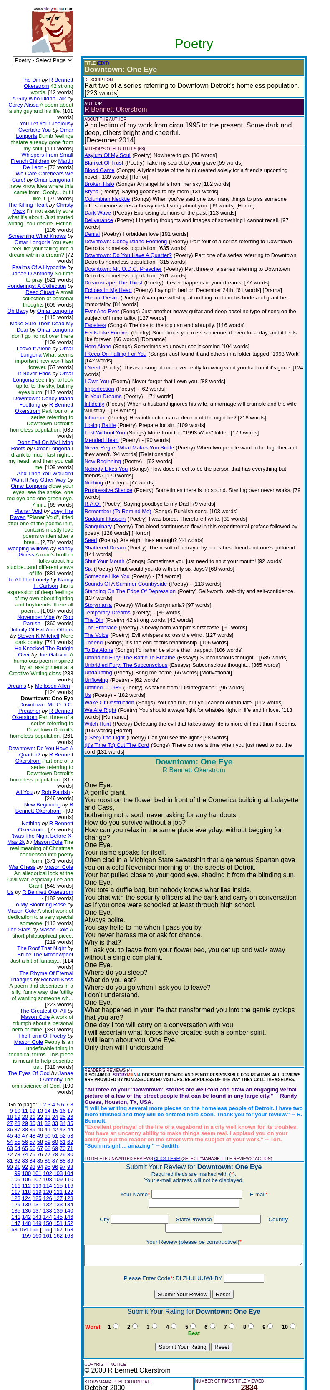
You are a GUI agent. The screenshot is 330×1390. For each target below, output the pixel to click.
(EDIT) (96, 63)
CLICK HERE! (160, 1113)
